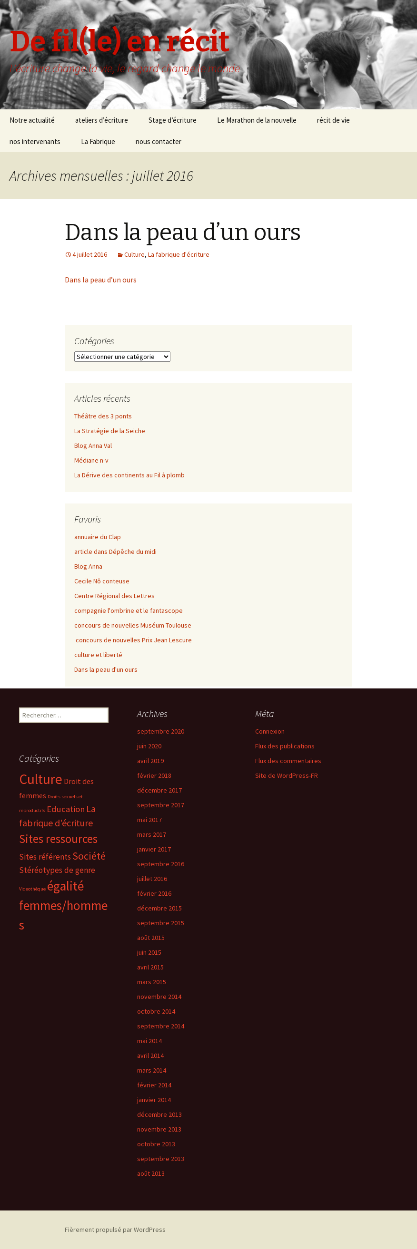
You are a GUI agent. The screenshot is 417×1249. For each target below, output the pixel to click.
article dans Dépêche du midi (115, 551)
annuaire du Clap (97, 537)
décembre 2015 (159, 908)
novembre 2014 (159, 996)
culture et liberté (98, 654)
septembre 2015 (160, 923)
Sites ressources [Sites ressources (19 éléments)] (58, 838)
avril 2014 (150, 1055)
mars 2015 (151, 982)
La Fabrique (98, 141)
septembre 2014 (160, 1026)
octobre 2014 (156, 1011)
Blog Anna (88, 566)
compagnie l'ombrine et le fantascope (128, 610)
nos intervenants (35, 141)
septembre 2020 (160, 731)
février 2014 (154, 1085)
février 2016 (154, 893)
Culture (134, 254)
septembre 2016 (160, 864)
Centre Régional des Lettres (114, 595)
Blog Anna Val (93, 445)
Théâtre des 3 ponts (103, 416)
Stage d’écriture (173, 120)
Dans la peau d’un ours (183, 232)
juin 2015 (149, 952)
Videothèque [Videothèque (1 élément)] (32, 889)
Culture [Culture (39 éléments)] (40, 779)
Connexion (270, 731)
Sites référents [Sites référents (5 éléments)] (45, 857)
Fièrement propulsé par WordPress (115, 1229)
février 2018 (154, 775)
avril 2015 (150, 967)
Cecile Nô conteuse (101, 581)
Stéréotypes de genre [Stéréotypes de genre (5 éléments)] (57, 870)
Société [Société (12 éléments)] (89, 855)
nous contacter (158, 141)
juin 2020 (149, 746)
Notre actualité (32, 120)
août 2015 (151, 937)
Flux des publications (285, 746)
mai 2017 (149, 819)
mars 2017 (151, 834)
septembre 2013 (160, 1158)
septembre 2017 (160, 805)
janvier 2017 (154, 849)
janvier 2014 (154, 1099)
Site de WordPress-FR (286, 775)
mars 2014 (151, 1070)
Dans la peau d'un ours (106, 669)
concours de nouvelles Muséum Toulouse (132, 625)
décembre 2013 (159, 1114)
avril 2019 (150, 760)
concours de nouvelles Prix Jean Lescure (133, 640)
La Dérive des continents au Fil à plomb (129, 475)
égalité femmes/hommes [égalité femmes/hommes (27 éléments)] (63, 905)
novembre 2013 (159, 1129)
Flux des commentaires (288, 760)
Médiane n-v (91, 460)
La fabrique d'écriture (178, 254)
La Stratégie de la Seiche (109, 430)
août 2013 (151, 1173)
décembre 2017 (159, 790)
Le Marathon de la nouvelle (257, 120)
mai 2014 (149, 1040)
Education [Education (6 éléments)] (66, 809)
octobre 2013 (156, 1144)
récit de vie (333, 120)
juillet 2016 (152, 878)
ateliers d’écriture (101, 120)
